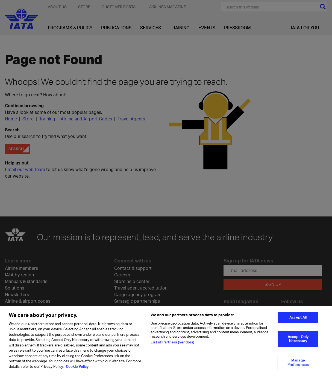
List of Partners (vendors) (172, 345)
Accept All (298, 320)
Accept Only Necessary (298, 341)
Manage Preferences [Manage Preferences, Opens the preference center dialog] (298, 365)
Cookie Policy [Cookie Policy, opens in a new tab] (77, 369)
